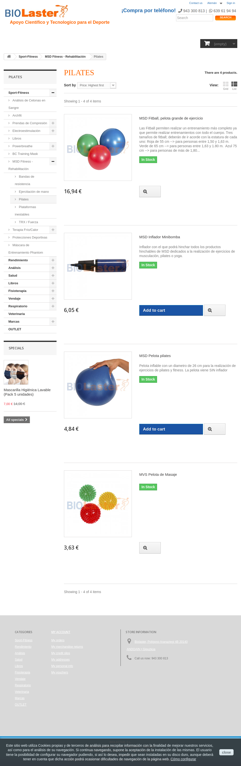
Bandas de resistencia (24, 180)
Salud (65, 43)
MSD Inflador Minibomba (159, 237)
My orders (57, 640)
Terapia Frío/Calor (25, 230)
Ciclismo (91, 32)
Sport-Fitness (17, 43)
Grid (225, 85)
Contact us (195, 2)
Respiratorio (163, 43)
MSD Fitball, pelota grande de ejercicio (171, 118)
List (234, 85)
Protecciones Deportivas (29, 237)
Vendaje (141, 43)
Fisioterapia (120, 43)
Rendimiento (113, 32)
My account (60, 632)
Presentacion (32, 32)
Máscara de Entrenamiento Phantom (25, 248)
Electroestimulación (26, 131)
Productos (172, 32)
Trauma (72, 32)
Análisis (82, 43)
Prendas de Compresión (29, 123)
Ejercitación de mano (33, 191)
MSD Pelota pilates (155, 356)
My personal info (62, 666)
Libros (99, 43)
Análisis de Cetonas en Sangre (26, 104)
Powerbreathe (22, 146)
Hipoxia (54, 32)
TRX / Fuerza (28, 222)
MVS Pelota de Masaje (158, 474)
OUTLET (14, 329)
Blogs (154, 32)
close (226, 752)
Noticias (136, 32)
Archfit (16, 115)
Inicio (11, 32)
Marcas (14, 321)
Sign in (231, 2)
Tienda (219, 33)
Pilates (23, 199)
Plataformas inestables (25, 210)
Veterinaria (188, 43)
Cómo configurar (183, 759)
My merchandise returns (67, 646)
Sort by (70, 85)
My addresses (60, 659)
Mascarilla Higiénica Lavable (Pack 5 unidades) (27, 392)
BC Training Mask (25, 154)
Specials (16, 348)
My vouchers (59, 672)
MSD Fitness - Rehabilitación (20, 165)
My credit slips (60, 653)
